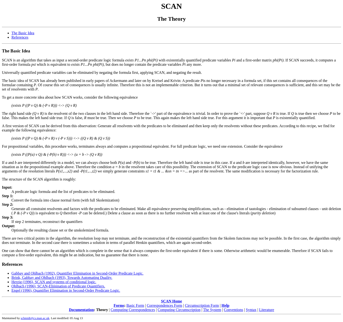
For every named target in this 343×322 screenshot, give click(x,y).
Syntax (251, 310)
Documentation (81, 310)
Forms (119, 305)
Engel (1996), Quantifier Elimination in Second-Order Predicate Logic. (65, 290)
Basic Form (135, 305)
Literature (266, 310)
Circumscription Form (202, 305)
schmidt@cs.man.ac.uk (35, 318)
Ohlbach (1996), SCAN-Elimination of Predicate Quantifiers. (58, 286)
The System (212, 310)
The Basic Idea (22, 33)
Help (225, 305)
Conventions (233, 310)
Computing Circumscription (179, 310)
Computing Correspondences (133, 310)
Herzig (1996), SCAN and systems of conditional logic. (53, 282)
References (19, 37)
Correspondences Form (164, 305)
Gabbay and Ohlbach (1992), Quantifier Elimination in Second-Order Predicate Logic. (77, 273)
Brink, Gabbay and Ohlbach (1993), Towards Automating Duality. (61, 278)
